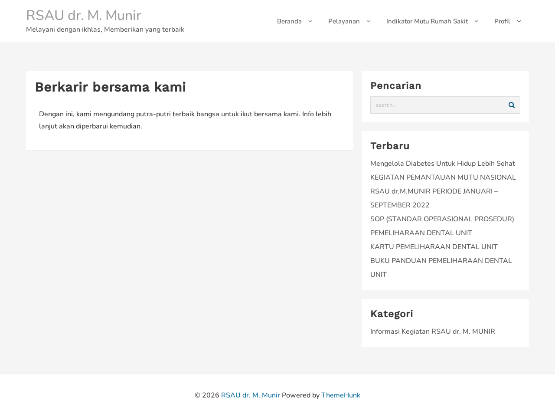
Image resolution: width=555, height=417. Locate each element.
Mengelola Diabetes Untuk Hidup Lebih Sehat (442, 163)
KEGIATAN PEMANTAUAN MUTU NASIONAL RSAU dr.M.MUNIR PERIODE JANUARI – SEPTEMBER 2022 (443, 191)
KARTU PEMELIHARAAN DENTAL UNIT (434, 247)
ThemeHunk (340, 395)
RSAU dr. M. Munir (83, 15)
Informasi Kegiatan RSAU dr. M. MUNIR (432, 331)
